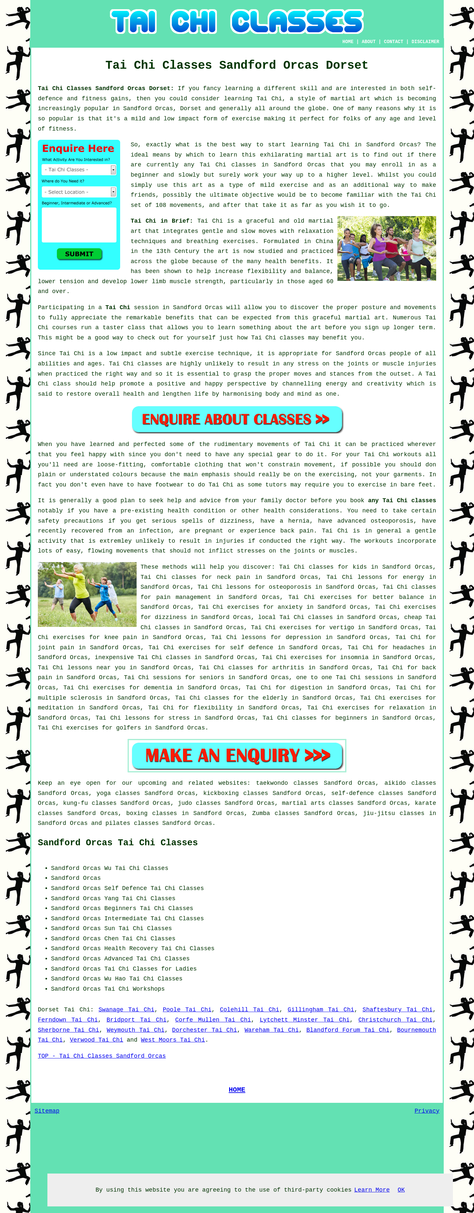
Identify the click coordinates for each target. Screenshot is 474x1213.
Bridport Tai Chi (137, 1020)
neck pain (233, 577)
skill (309, 88)
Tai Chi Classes (148, 898)
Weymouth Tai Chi (136, 1030)
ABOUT (369, 41)
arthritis (288, 667)
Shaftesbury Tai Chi (397, 1009)
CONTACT (393, 41)
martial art (327, 155)
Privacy (426, 1111)
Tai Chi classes (227, 164)
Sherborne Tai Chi (68, 1030)
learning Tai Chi (253, 98)
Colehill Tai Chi (249, 1009)
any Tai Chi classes (402, 500)
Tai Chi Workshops (134, 989)
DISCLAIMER (425, 41)
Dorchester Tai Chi (204, 1030)
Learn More (372, 1190)
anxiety (290, 607)
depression (303, 637)
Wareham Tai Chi (272, 1030)
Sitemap (47, 1111)
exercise (293, 185)
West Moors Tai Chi (173, 1040)
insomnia (354, 657)
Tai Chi (337, 144)
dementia (158, 687)
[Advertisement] (381, 904)
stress (179, 718)
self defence (251, 647)
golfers (128, 728)
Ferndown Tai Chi (68, 1020)
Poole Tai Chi (187, 1009)
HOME (348, 41)
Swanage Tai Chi (126, 1009)
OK (401, 1190)
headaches (409, 647)
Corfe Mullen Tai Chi (213, 1020)
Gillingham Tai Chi (321, 1009)
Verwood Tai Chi (96, 1040)
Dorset (48, 1009)
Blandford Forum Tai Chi (348, 1030)
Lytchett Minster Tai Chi (305, 1020)
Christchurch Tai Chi (395, 1020)
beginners (351, 718)
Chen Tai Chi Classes (139, 938)
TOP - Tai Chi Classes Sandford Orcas (102, 1056)
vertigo (341, 627)
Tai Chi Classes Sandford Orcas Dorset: (108, 88)
